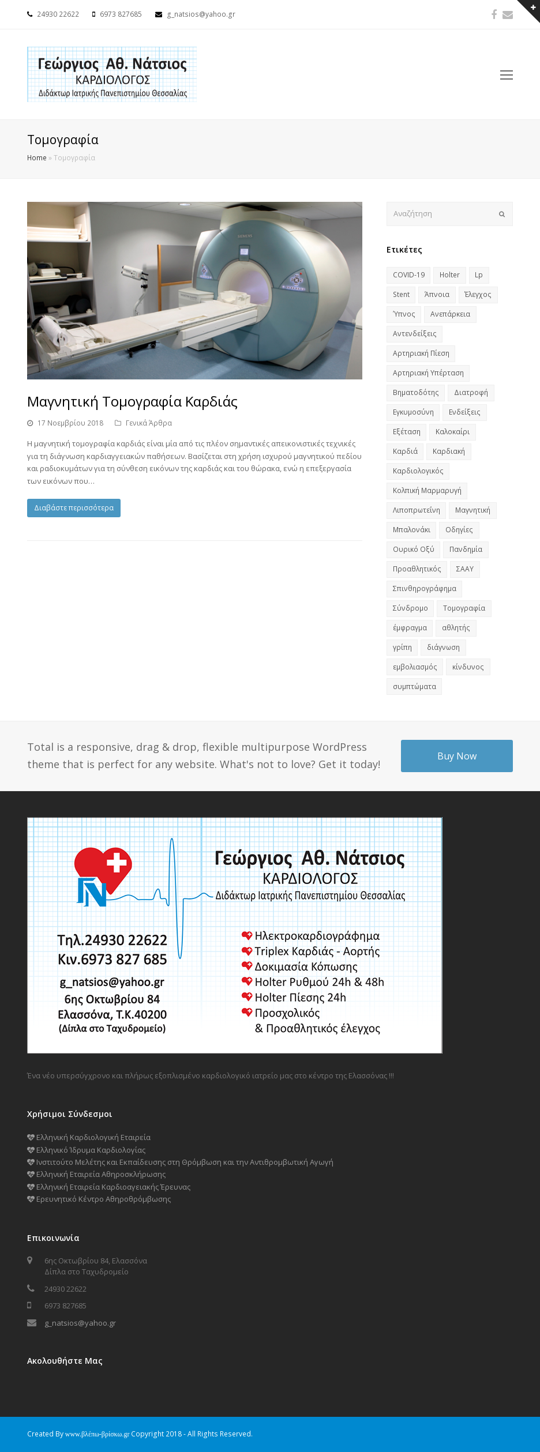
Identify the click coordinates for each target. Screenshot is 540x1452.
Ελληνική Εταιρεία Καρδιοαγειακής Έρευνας (108, 1187)
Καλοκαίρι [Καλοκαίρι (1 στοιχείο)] (453, 432)
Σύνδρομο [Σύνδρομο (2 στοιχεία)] (410, 608)
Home (37, 157)
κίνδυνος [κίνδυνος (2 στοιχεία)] (468, 667)
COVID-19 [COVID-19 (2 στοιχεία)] (409, 275)
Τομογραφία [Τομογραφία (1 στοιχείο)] (464, 608)
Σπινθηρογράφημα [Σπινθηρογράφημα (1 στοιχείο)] (424, 588)
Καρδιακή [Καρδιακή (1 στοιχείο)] (449, 451)
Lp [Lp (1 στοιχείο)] (479, 275)
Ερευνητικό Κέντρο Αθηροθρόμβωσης (99, 1199)
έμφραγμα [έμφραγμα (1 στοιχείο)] (410, 628)
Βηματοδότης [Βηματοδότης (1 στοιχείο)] (416, 392)
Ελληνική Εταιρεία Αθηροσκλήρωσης (96, 1174)
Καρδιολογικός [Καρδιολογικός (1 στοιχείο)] (418, 471)
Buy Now (457, 756)
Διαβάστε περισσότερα (74, 508)
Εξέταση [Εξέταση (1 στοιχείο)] (407, 432)
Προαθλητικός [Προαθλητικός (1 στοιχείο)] (417, 569)
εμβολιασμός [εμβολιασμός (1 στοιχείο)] (415, 667)
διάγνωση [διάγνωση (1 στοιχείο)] (443, 647)
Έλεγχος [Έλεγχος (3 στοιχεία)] (478, 294)
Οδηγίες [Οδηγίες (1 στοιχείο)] (459, 530)
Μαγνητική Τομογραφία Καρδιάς (132, 401)
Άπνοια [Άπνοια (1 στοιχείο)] (437, 294)
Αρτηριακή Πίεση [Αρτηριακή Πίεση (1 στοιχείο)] (421, 353)
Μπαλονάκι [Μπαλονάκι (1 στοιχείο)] (411, 530)
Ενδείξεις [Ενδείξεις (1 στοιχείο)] (465, 412)
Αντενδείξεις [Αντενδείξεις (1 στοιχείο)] (415, 333)
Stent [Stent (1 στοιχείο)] (401, 294)
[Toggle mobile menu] (506, 74)
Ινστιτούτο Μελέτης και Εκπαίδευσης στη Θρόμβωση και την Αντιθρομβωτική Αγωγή (180, 1162)
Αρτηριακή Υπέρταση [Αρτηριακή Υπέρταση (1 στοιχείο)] (428, 373)
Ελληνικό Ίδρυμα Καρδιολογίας (86, 1150)
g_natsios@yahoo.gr (80, 1323)
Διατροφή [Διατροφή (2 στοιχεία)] (471, 392)
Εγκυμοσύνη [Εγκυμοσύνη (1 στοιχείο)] (413, 412)
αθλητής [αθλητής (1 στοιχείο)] (456, 628)
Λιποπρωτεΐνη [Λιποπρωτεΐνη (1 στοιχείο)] (416, 510)
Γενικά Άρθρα (149, 423)
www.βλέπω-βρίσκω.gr (97, 1434)
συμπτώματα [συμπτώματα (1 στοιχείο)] (414, 686)
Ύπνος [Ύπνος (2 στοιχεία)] (404, 314)
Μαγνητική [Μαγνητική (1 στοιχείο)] (472, 510)
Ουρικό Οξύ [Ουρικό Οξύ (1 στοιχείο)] (413, 549)
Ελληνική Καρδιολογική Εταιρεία (89, 1137)
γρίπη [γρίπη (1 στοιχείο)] (402, 647)
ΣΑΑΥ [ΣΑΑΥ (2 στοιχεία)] (465, 569)
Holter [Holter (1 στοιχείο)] (450, 275)
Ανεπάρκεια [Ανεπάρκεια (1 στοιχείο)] (450, 314)
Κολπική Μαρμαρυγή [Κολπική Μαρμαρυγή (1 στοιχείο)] (427, 490)
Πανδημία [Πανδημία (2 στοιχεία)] (465, 549)
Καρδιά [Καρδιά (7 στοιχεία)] (405, 451)
